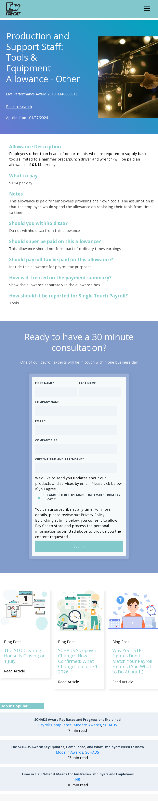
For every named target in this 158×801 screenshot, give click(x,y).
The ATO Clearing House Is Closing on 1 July (25, 655)
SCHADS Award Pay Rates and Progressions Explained (77, 720)
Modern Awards (87, 725)
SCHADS (110, 725)
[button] (148, 8)
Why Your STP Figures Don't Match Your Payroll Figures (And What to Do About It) (132, 661)
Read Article (14, 671)
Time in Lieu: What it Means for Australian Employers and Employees (78, 774)
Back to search (19, 106)
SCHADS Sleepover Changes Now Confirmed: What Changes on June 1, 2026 (78, 661)
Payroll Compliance (55, 725)
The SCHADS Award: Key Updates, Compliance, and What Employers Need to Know (77, 747)
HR (77, 779)
